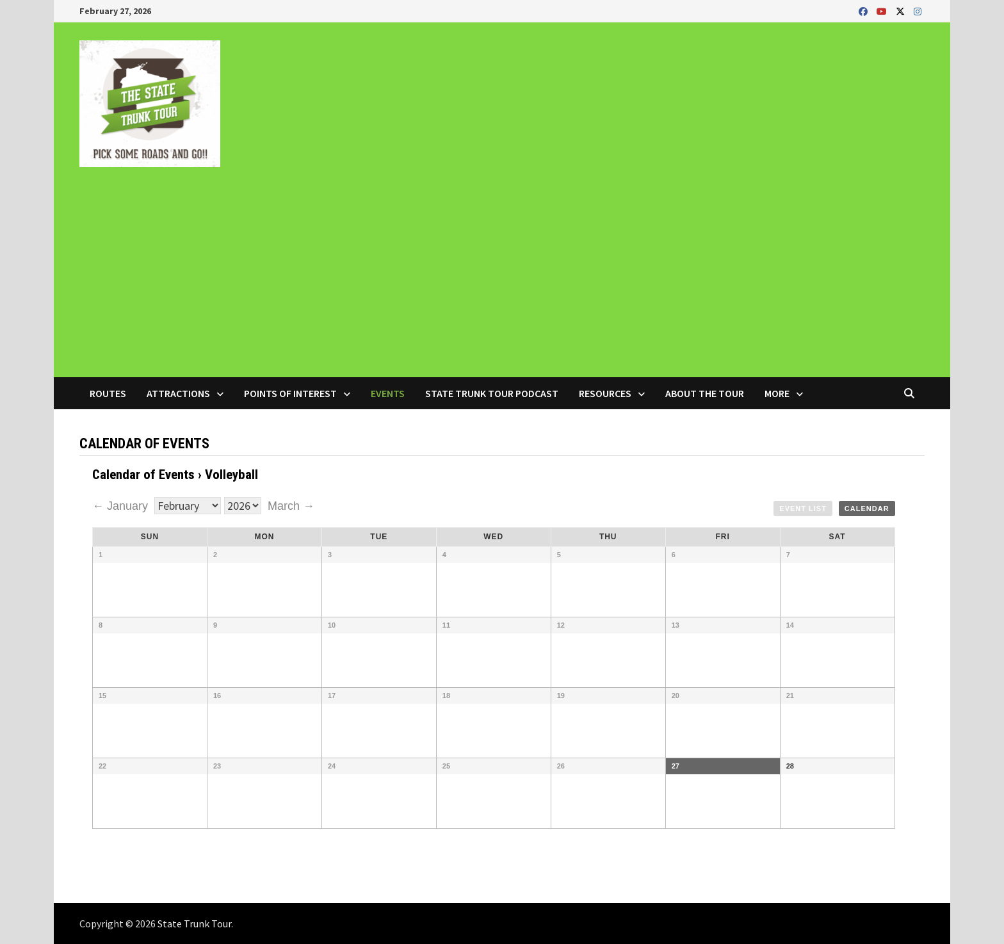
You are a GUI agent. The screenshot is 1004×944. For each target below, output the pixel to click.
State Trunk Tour (194, 923)
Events (388, 393)
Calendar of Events (143, 474)
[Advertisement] (502, 281)
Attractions (178, 393)
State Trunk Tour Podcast (491, 393)
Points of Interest (290, 393)
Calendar (867, 508)
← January (121, 506)
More (777, 393)
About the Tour (704, 393)
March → (291, 506)
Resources (605, 393)
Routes (108, 393)
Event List (803, 508)
